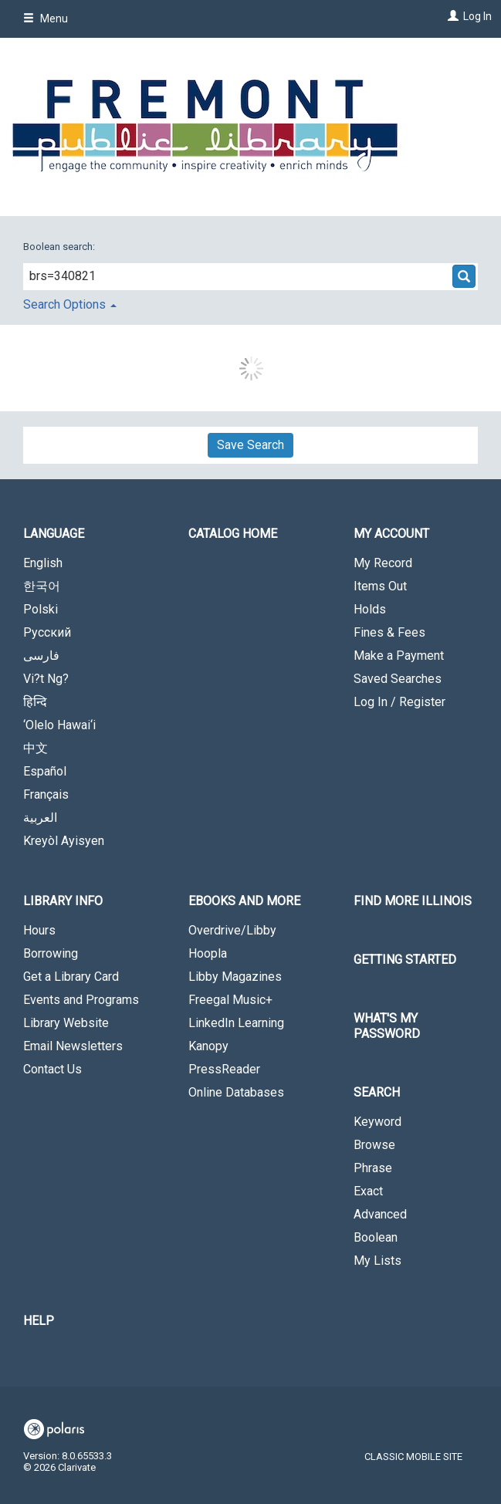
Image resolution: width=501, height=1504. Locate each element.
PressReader (224, 1069)
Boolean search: (60, 246)
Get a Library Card (71, 976)
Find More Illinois (413, 901)
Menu (45, 18)
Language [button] (53, 533)
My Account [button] (391, 533)
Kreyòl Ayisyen (63, 840)
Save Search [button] (250, 445)
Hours (39, 930)
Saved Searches (398, 678)
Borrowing (50, 953)
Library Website (66, 1023)
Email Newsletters (73, 1046)
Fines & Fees (389, 632)
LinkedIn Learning (236, 1023)
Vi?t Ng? (46, 678)
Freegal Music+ (230, 999)
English (43, 563)
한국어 (41, 586)
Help (38, 1320)
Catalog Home (232, 533)
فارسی (41, 655)
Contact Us (52, 1069)
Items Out (380, 586)
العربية (40, 817)
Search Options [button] (70, 304)
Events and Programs (81, 999)
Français (46, 794)
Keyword (377, 1121)
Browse (374, 1144)
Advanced (380, 1214)
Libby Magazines (235, 976)
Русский (47, 632)
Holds (370, 609)
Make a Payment (399, 655)
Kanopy (208, 1046)
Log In (477, 16)
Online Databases (236, 1092)
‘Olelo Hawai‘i (59, 725)
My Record (383, 563)
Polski (40, 609)
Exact (368, 1191)
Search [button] (377, 1092)
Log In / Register (399, 702)
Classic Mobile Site (413, 1456)
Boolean (376, 1237)
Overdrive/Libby (232, 930)
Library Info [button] (63, 901)
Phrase (373, 1168)
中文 (35, 748)
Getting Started (405, 959)
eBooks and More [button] (244, 901)
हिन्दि (35, 702)
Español (44, 771)
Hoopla (207, 953)
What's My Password (387, 1026)
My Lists (377, 1260)
